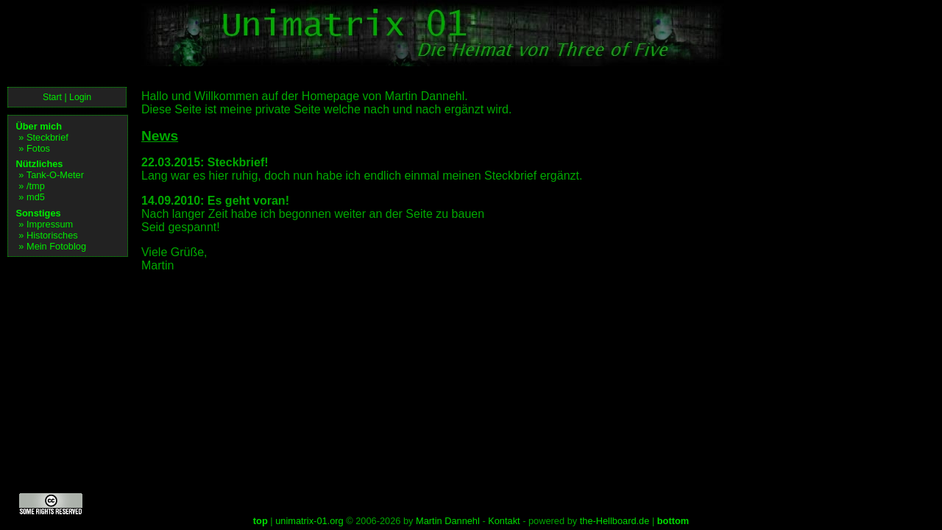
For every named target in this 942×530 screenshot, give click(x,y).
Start (52, 97)
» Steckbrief (43, 137)
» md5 (31, 196)
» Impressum (45, 224)
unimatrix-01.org (309, 520)
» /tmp (31, 185)
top (260, 520)
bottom (673, 520)
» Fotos (34, 148)
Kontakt (504, 520)
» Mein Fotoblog (52, 246)
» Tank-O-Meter (51, 174)
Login (80, 97)
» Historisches (47, 235)
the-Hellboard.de (615, 520)
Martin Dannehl (448, 520)
